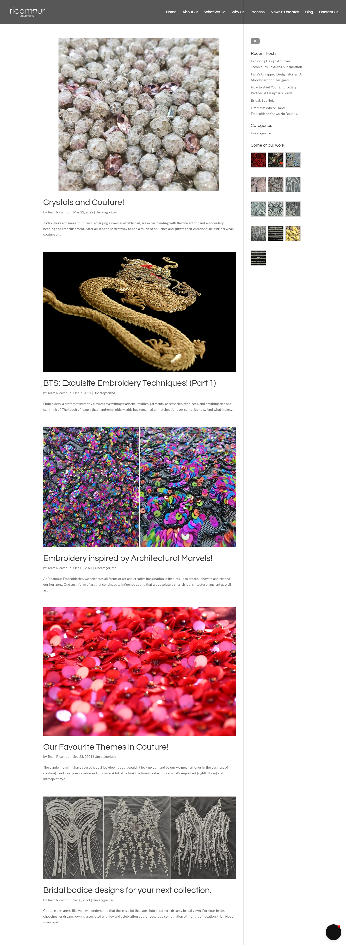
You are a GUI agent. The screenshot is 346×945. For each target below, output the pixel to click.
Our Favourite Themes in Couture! (106, 747)
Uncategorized (106, 212)
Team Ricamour (59, 212)
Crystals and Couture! (83, 202)
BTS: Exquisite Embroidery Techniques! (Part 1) (129, 383)
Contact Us (328, 12)
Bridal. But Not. (262, 100)
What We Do (214, 12)
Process (257, 12)
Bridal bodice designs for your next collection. (127, 890)
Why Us (237, 12)
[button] (333, 932)
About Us (190, 12)
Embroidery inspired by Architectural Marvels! (127, 558)
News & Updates (285, 12)
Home (171, 12)
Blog (309, 12)
